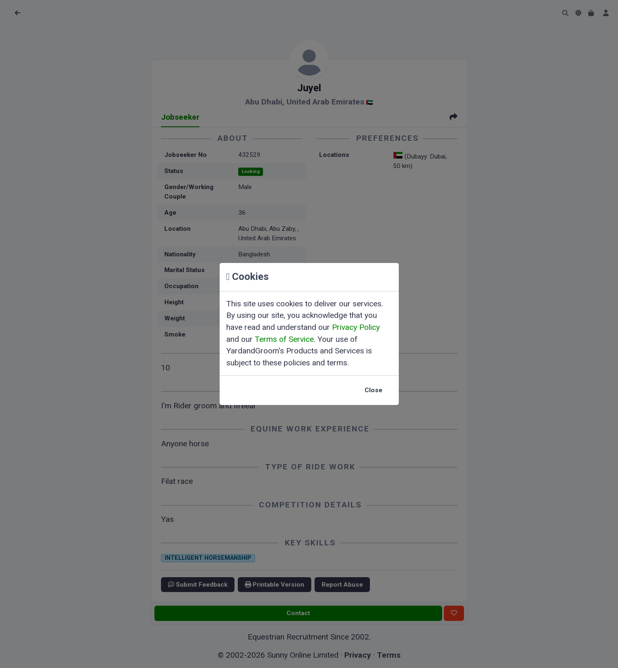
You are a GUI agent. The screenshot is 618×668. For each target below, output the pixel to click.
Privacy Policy (356, 327)
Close (373, 390)
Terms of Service (284, 339)
